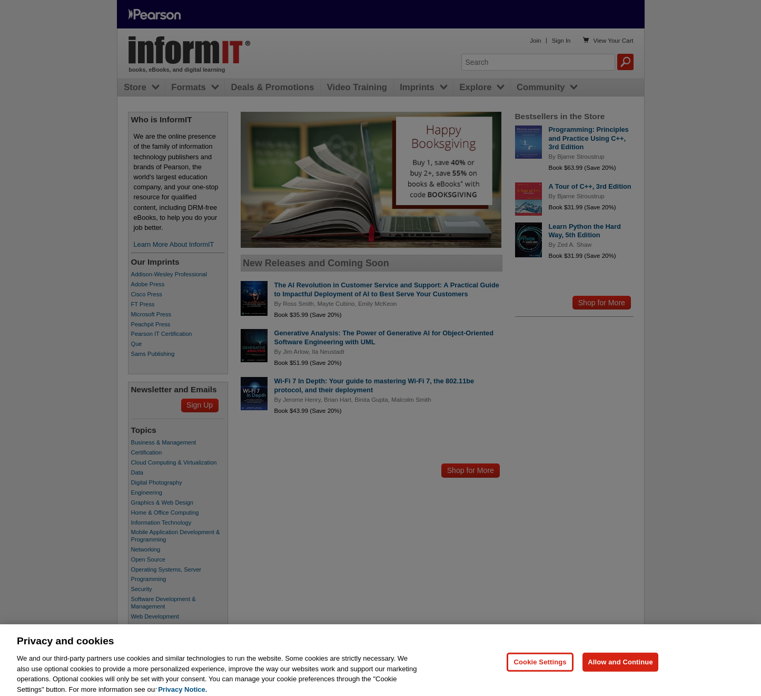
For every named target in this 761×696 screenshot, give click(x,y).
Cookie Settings (539, 668)
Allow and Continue (620, 668)
